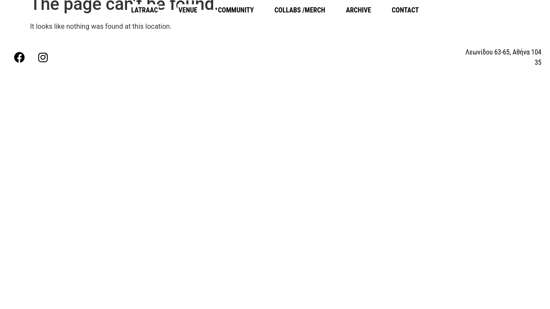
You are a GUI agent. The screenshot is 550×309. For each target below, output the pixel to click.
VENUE (187, 10)
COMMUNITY (236, 10)
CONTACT (405, 10)
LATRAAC (144, 10)
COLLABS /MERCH (300, 10)
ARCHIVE (358, 10)
